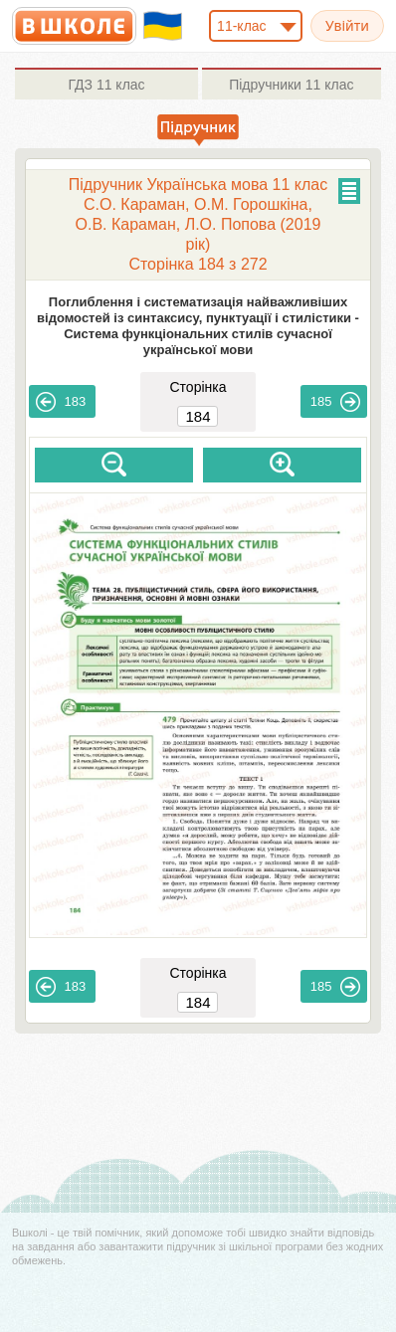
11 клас (106, 85)
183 (61, 402)
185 (335, 402)
